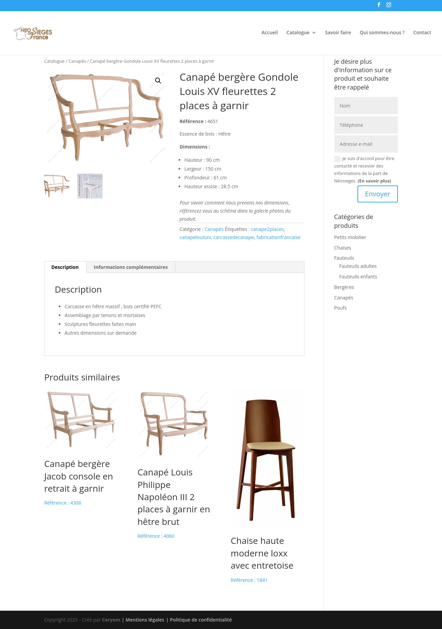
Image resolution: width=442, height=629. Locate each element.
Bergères (344, 287)
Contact (422, 33)
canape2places (267, 229)
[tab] (65, 267)
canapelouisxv (195, 237)
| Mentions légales (143, 619)
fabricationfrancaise (278, 237)
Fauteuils (344, 258)
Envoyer (377, 193)
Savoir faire (338, 33)
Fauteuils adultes (357, 266)
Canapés (77, 61)
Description (65, 267)
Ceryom (111, 619)
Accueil (270, 33)
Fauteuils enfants (358, 276)
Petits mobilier (350, 237)
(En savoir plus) (374, 181)
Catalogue (298, 33)
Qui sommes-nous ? (382, 33)
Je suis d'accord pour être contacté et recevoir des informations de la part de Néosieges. (364, 169)
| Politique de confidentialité (199, 619)
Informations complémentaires (131, 267)
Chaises (342, 247)
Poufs (340, 307)
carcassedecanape (234, 237)
